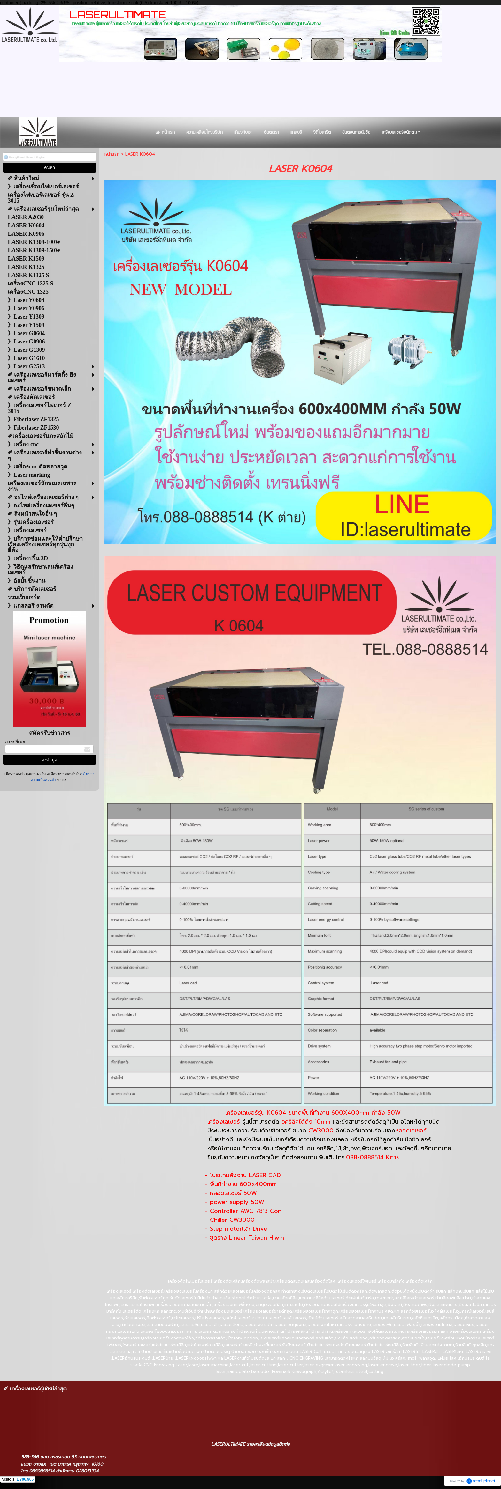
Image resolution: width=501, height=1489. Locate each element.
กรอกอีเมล (15, 741)
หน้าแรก (111, 154)
